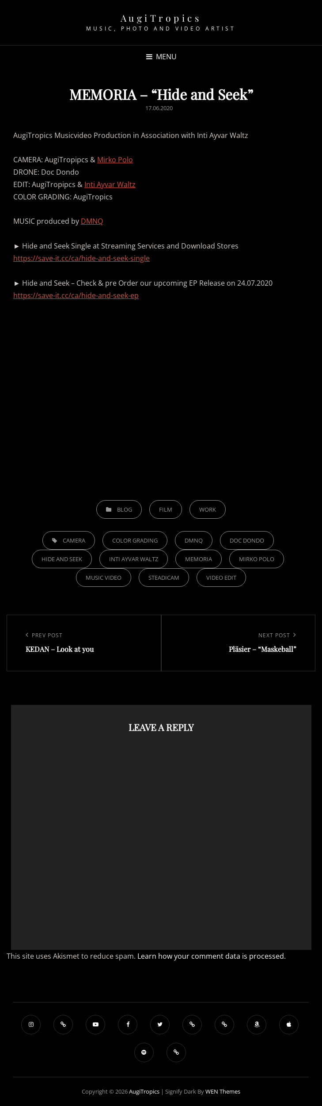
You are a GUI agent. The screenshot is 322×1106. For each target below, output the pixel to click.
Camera (74, 540)
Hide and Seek (62, 559)
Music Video (103, 578)
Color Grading (135, 540)
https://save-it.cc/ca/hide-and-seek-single (81, 258)
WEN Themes (222, 1091)
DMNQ (92, 221)
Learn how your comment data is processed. (211, 956)
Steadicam (163, 578)
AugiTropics (161, 17)
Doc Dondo (247, 540)
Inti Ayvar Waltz (110, 184)
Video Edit (221, 578)
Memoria (198, 559)
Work (207, 509)
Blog (124, 509)
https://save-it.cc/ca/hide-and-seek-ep (76, 295)
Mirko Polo (115, 160)
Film (165, 509)
